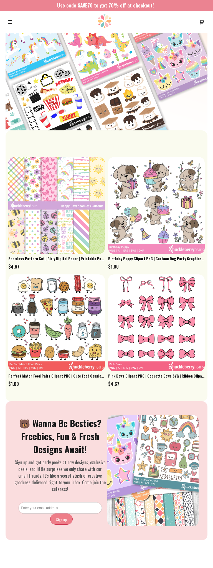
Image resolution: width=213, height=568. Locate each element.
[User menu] (202, 22)
